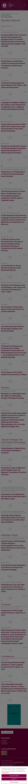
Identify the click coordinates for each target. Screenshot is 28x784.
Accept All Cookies (14, 775)
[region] (14, 775)
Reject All (14, 778)
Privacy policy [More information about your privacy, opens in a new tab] (5, 772)
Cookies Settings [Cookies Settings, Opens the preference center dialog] (14, 782)
